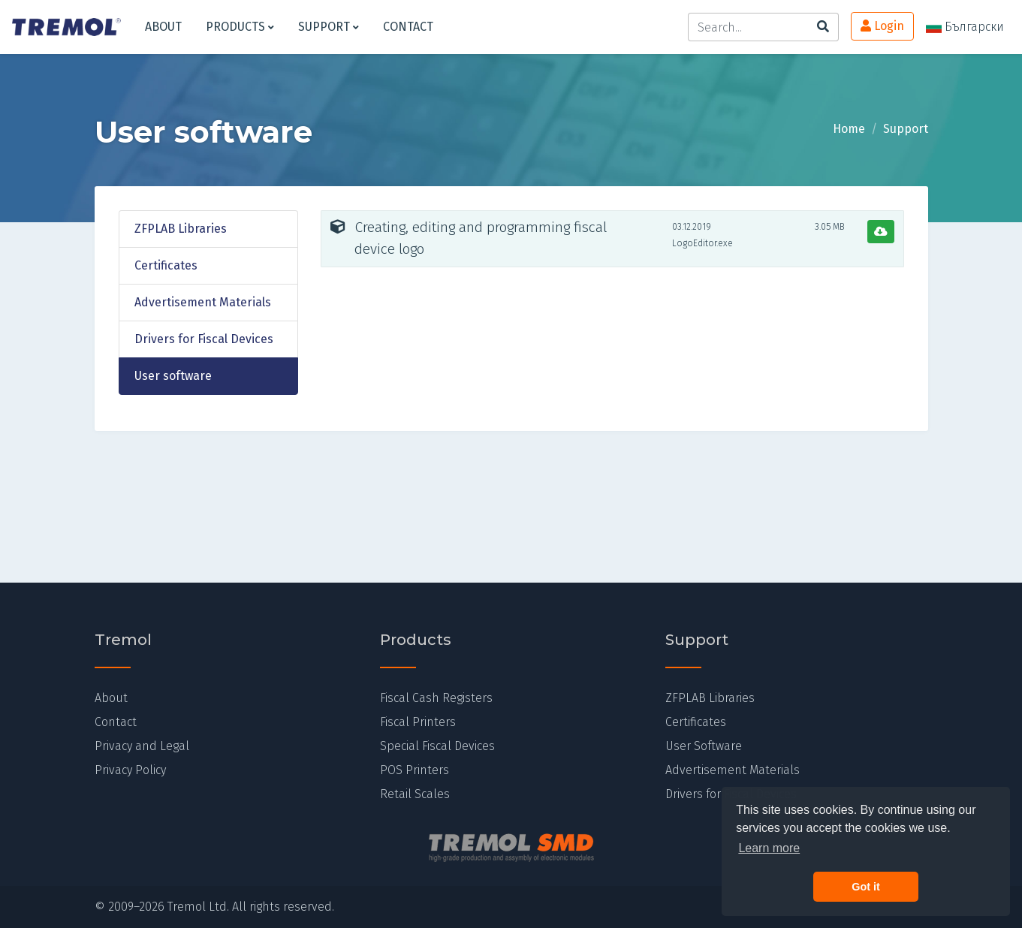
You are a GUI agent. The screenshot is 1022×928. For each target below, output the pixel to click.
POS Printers (414, 770)
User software (173, 376)
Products (240, 27)
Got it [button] (866, 887)
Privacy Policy (130, 770)
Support (328, 27)
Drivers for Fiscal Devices (203, 339)
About (163, 27)
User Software (703, 746)
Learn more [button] (769, 848)
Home (849, 129)
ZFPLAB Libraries (180, 228)
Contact (408, 27)
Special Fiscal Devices (437, 746)
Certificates (165, 265)
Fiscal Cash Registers (436, 698)
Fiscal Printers (418, 722)
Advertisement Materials (202, 302)
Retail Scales (415, 794)
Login (882, 26)
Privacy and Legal (142, 746)
